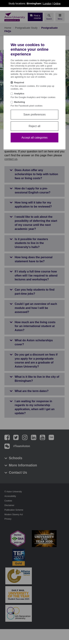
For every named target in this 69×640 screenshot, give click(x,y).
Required (19, 82)
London (47, 3)
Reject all (34, 126)
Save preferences (34, 114)
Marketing (19, 102)
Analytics (19, 93)
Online (57, 3)
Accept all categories (34, 137)
